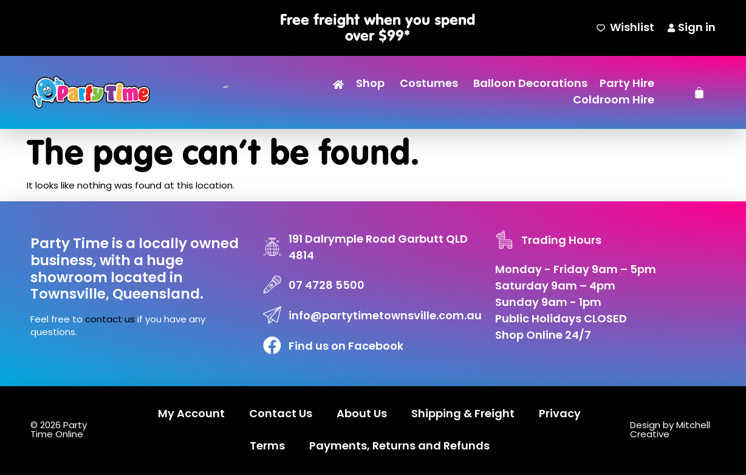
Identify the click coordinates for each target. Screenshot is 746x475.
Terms (267, 446)
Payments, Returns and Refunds (399, 446)
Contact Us (280, 414)
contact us (110, 320)
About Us (362, 414)
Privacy (560, 414)
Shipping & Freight (463, 414)
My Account (191, 414)
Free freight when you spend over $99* (377, 27)
